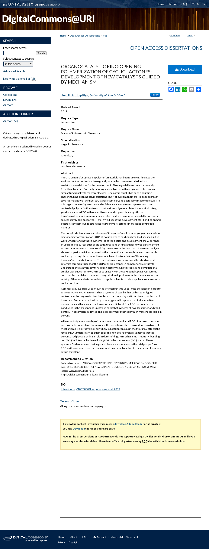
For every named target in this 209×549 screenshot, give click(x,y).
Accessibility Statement (124, 537)
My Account (99, 537)
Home (63, 35)
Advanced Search (14, 71)
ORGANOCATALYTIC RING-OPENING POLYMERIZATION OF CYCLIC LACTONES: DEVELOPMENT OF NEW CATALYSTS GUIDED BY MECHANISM (110, 74)
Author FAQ (10, 121)
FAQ (84, 537)
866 (105, 35)
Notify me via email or (19, 78)
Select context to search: (18, 58)
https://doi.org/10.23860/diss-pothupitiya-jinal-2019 (90, 389)
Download (185, 69)
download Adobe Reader (129, 423)
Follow (155, 94)
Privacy (61, 542)
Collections (10, 94)
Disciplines (9, 100)
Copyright (73, 542)
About (73, 537)
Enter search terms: (15, 48)
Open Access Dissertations (85, 35)
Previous (175, 35)
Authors (8, 105)
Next (190, 35)
